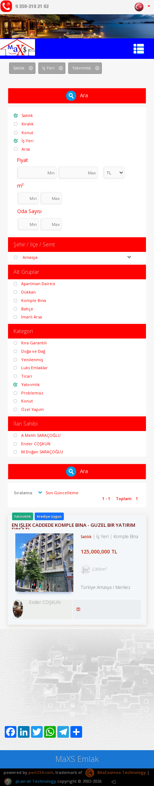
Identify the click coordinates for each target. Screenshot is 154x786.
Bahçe (23, 308)
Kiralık (24, 123)
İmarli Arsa (28, 317)
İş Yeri (24, 140)
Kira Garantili (30, 342)
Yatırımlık (27, 384)
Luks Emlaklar (31, 367)
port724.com (40, 772)
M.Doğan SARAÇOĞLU (38, 451)
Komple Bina (30, 300)
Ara (77, 96)
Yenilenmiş (28, 359)
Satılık (23, 115)
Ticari (23, 376)
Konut (23, 132)
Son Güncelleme (57, 492)
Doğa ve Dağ (29, 351)
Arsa (22, 149)
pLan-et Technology (30, 781)
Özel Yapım (29, 409)
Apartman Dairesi (34, 283)
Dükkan (25, 292)
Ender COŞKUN (32, 443)
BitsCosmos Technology (115, 772)
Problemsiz (28, 393)
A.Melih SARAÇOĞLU (37, 435)
